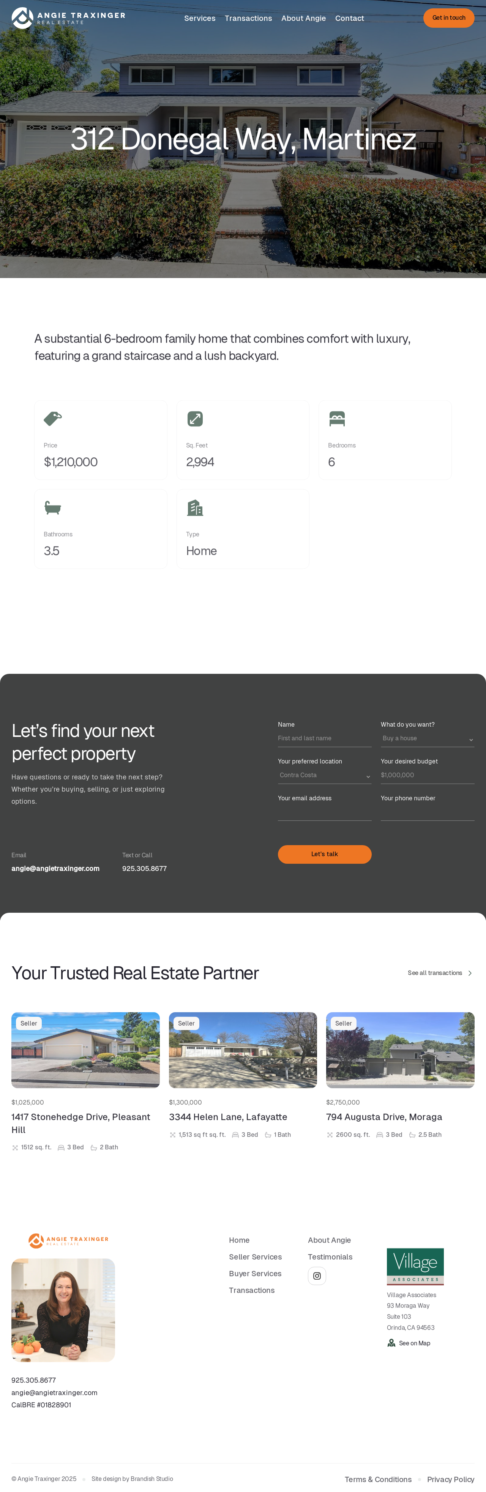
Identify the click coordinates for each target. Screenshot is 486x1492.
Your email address (304, 798)
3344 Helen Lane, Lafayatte (228, 1132)
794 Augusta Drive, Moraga (384, 1132)
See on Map (415, 1352)
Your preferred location (310, 761)
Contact (349, 18)
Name (286, 724)
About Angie (303, 18)
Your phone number (408, 798)
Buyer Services (255, 1283)
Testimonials (330, 1267)
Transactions (248, 18)
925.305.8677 (144, 868)
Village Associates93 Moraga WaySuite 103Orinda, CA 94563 (411, 1321)
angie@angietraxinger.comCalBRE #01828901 (54, 1408)
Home (239, 1250)
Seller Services (255, 1267)
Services (200, 18)
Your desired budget (409, 761)
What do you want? (408, 724)
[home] (68, 18)
